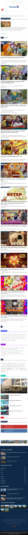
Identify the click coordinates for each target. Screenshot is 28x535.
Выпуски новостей (15, 334)
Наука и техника (12, 337)
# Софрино (3, 369)
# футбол (2, 371)
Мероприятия (7, 337)
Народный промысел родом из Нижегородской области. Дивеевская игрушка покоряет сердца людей (16, 498)
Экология (9, 340)
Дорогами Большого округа (5, 350)
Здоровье (4, 335)
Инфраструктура (14, 335)
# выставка (14, 363)
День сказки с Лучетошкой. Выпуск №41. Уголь (12, 57)
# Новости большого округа (12, 366)
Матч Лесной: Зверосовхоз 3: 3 (15, 395)
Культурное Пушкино (19, 350)
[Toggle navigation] (2, 9)
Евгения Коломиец (4, 181)
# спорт (7, 369)
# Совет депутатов (22, 368)
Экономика (13, 340)
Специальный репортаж (15, 353)
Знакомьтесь (13, 350)
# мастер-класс (3, 366)
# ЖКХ (24, 363)
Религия (12, 338)
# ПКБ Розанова (22, 366)
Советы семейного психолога (5, 353)
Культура (2, 337)
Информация (9, 335)
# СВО (17, 368)
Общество (22, 337)
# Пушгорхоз (3, 368)
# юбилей (6, 371)
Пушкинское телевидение (14, 427)
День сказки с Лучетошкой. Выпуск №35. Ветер (12, 203)
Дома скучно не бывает (14, 349)
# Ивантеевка (8, 364)
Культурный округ (4, 352)
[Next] (10, 327)
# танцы (10, 369)
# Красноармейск (21, 364)
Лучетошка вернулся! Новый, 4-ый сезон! (11, 156)
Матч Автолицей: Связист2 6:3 (15, 405)
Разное (9, 338)
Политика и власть (4, 338)
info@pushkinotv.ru (20, 2)
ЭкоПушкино (3, 355)
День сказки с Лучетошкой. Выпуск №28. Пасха (12, 291)
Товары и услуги (22, 338)
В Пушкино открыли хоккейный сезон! (13, 493)
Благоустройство (4, 334)
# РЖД (14, 368)
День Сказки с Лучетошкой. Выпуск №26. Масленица (14, 315)
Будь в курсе (9, 334)
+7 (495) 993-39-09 (8, 2)
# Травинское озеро (16, 369)
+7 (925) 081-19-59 (14, 2)
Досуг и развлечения (22, 334)
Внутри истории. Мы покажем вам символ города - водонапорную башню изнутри (15, 489)
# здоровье (3, 364)
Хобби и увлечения (4, 340)
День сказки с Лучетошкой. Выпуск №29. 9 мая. (12, 269)
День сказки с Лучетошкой (5, 41)
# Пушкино (9, 368)
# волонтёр (9, 363)
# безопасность (4, 363)
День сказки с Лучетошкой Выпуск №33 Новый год (13, 247)
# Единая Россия (19, 363)
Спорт (18, 338)
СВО (15, 338)
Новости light (17, 352)
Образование (18, 337)
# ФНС (21, 369)
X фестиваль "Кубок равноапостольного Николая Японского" (17, 452)
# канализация (14, 364)
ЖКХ (1, 335)
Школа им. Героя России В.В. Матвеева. (13, 456)
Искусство (19, 335)
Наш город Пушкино (11, 352)
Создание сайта (11, 533)
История (23, 335)
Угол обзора (22, 353)
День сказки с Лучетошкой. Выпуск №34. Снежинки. (14, 225)
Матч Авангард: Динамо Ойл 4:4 (15, 400)
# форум (25, 369)
